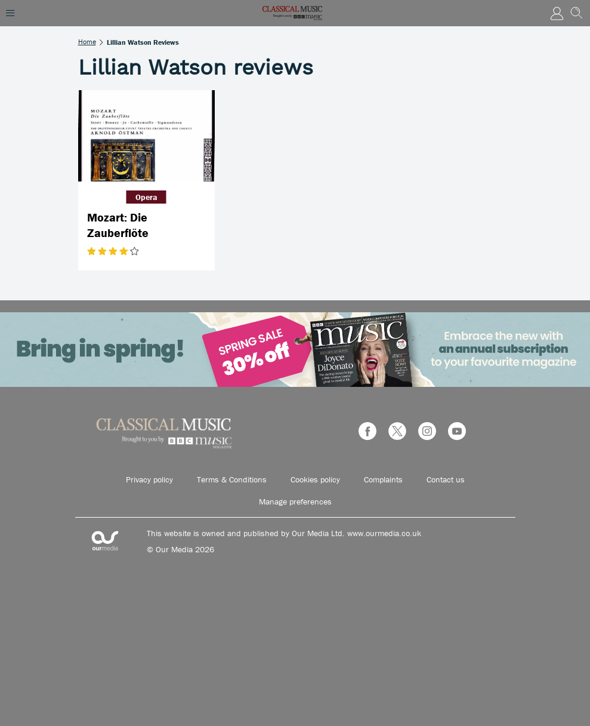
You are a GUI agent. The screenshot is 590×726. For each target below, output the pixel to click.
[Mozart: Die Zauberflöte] (146, 136)
